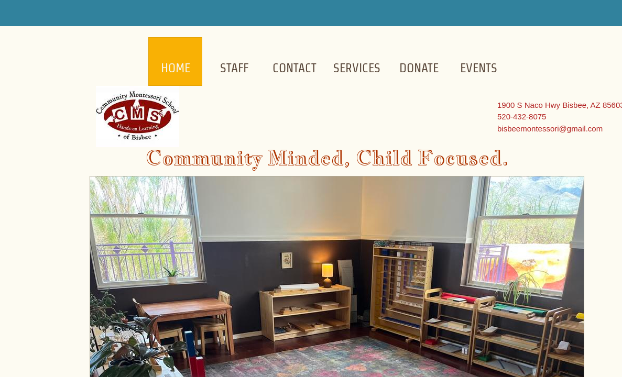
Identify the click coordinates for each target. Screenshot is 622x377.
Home (175, 68)
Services (356, 68)
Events (478, 68)
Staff (234, 68)
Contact (294, 68)
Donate (419, 68)
